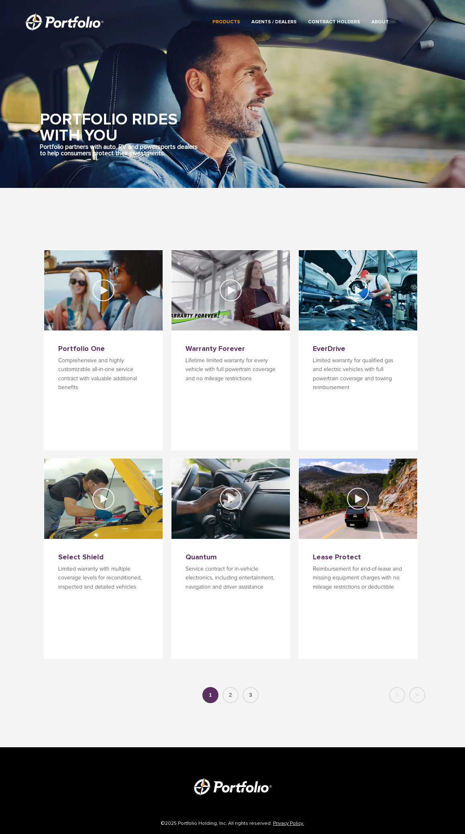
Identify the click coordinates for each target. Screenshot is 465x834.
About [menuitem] (380, 22)
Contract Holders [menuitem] (334, 22)
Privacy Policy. (288, 823)
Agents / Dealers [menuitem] (274, 22)
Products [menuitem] (226, 22)
